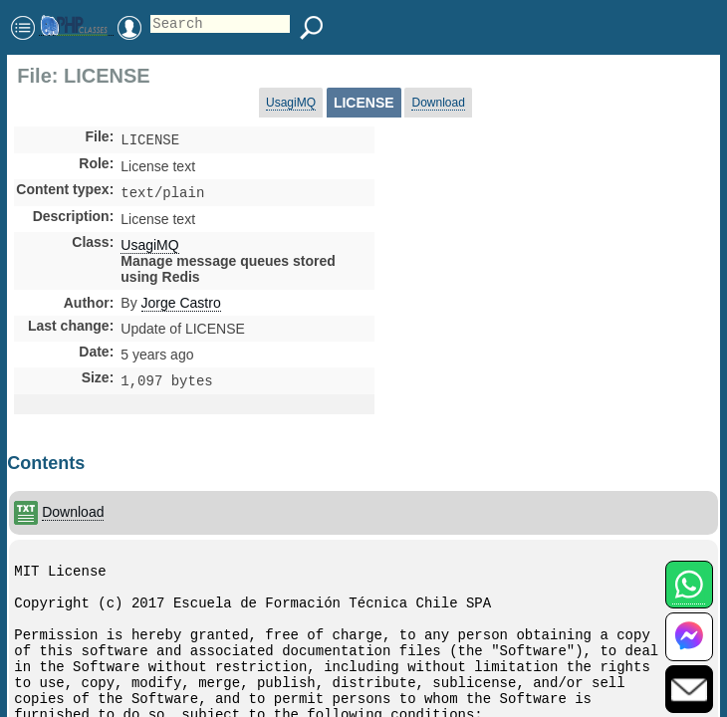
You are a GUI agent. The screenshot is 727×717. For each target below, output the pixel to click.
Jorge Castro (181, 307)
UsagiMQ (291, 103)
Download (437, 103)
